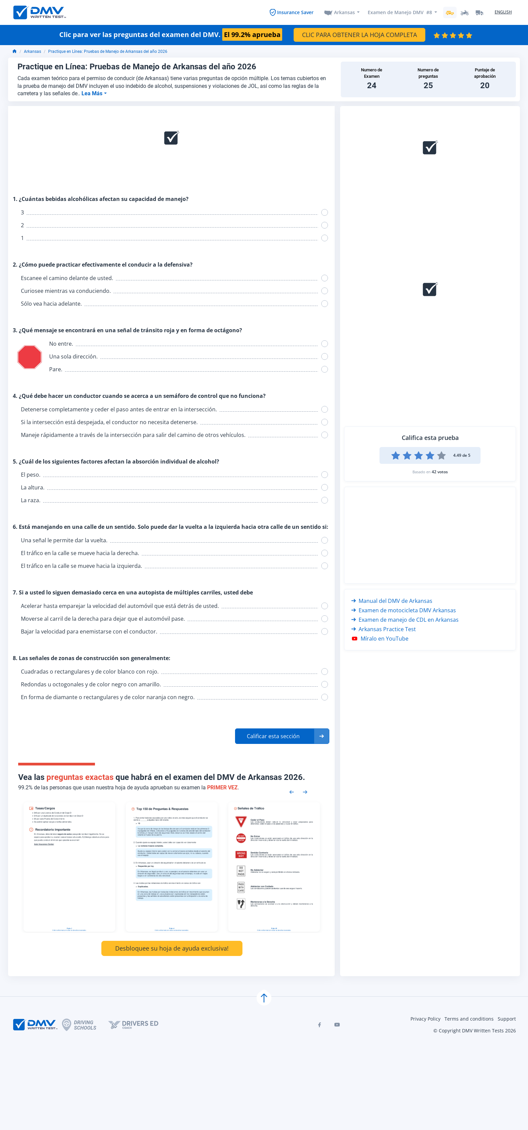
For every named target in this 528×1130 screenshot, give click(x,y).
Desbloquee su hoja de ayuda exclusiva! (172, 948)
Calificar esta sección (273, 736)
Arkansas (344, 12)
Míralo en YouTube (379, 638)
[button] (282, 736)
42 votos (440, 471)
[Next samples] (305, 791)
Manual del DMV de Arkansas (391, 601)
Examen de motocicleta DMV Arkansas (403, 610)
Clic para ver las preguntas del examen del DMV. (170, 35)
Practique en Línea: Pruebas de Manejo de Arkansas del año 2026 (107, 51)
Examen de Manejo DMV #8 (400, 12)
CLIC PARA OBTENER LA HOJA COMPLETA (359, 35)
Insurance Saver (295, 12)
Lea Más (92, 93)
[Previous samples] (291, 791)
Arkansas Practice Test (383, 629)
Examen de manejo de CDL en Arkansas (405, 619)
